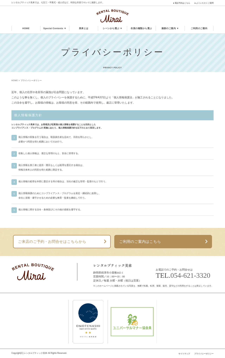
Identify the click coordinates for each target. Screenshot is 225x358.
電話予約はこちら (182, 3)
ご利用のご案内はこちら (140, 241)
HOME (26, 28)
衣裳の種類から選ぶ (141, 28)
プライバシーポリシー (204, 354)
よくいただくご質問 (205, 3)
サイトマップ (184, 354)
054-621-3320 (190, 275)
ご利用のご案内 (199, 28)
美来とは (83, 28)
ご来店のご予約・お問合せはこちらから (52, 241)
